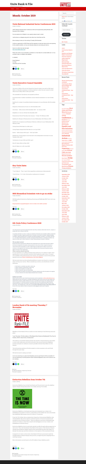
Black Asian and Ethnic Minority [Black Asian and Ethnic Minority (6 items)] (67, 110)
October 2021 (65, 178)
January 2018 (65, 218)
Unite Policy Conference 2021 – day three (67, 100)
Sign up (64, 16)
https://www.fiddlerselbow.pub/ (19, 49)
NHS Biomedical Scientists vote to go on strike (32, 193)
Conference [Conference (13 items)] (66, 117)
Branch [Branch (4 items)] (69, 112)
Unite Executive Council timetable (27, 83)
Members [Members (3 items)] (67, 143)
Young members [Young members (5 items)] (66, 168)
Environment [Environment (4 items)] (65, 124)
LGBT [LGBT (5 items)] (70, 140)
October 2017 (65, 221)
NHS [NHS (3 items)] (72, 145)
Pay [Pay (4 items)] (66, 150)
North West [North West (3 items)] (64, 146)
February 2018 (65, 216)
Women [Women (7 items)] (70, 166)
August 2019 (65, 200)
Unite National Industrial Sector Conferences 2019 (34, 24)
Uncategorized (17, 73)
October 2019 (65, 196)
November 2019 (66, 194)
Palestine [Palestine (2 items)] (63, 150)
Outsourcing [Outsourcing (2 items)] (71, 148)
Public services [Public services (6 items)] (66, 152)
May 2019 (64, 203)
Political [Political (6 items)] (69, 150)
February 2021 (65, 183)
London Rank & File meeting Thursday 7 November (30, 306)
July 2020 (64, 187)
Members (20, 370)
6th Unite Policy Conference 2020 (27, 223)
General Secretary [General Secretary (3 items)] (65, 132)
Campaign (16, 453)
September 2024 (66, 174)
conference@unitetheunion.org (48, 278)
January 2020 (65, 190)
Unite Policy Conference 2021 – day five (67, 90)
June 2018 (64, 212)
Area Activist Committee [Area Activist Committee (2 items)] (65, 108)
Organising (24, 370)
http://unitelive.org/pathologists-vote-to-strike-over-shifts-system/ (30, 203)
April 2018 (64, 214)
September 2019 (66, 198)
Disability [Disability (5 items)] (64, 120)
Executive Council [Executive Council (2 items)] (64, 130)
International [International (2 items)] (70, 138)
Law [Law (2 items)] (68, 140)
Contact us (23, 8)
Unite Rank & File (21, 4)
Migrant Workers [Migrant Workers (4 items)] (66, 145)
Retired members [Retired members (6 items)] (67, 155)
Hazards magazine (66, 56)
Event (15, 369)
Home (12, 8)
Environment (31, 454)
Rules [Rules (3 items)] (63, 158)
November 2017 (66, 220)
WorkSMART (65, 74)
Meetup (15, 370)
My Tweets (64, 42)
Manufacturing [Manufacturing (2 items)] (70, 142)
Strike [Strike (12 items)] (70, 158)
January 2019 (65, 205)
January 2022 (65, 176)
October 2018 (65, 209)
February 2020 (65, 189)
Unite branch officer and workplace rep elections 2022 (67, 85)
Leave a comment (18, 75)
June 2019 (64, 201)
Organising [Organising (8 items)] (65, 148)
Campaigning (17, 454)
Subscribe (66, 34)
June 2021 (64, 181)
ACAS (63, 48)
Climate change (23, 454)
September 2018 (66, 210)
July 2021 (64, 180)
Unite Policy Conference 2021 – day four (67, 95)
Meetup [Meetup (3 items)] (63, 143)
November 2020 (66, 185)
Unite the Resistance (67, 68)
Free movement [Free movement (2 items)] (70, 130)
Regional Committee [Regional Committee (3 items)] (66, 154)
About (17, 8)
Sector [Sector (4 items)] (66, 158)
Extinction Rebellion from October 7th (29, 379)
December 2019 (65, 192)
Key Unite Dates (19, 165)
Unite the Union (66, 70)
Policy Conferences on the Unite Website (32, 257)
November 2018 (66, 207)
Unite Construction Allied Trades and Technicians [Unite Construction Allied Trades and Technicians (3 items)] (67, 161)
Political (29, 370)
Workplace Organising (67, 72)
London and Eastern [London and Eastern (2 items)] (65, 142)
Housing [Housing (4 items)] (67, 133)
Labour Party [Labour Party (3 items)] (64, 140)
